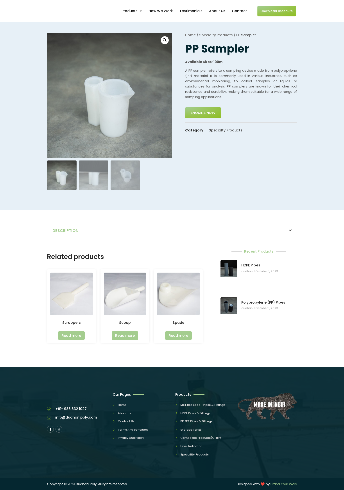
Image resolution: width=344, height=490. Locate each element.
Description (65, 230)
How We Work (161, 11)
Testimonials (190, 11)
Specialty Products (216, 35)
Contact (239, 11)
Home (190, 35)
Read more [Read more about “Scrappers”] (71, 335)
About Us (217, 11)
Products (132, 11)
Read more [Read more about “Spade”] (178, 335)
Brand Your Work (284, 484)
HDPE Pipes (250, 265)
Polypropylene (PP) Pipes (263, 302)
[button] (172, 230)
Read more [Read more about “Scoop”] (125, 335)
